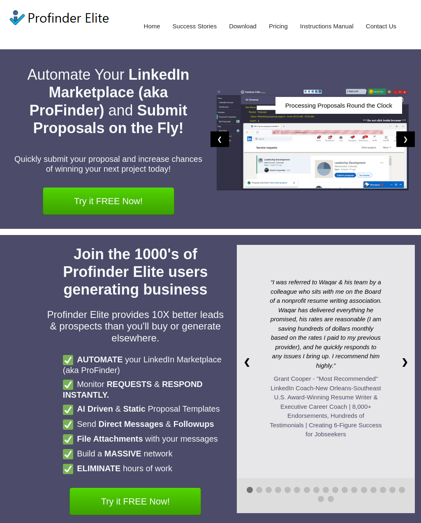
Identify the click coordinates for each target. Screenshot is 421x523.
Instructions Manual (327, 26)
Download (243, 26)
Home (152, 26)
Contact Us (381, 26)
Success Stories (195, 26)
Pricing (278, 26)
